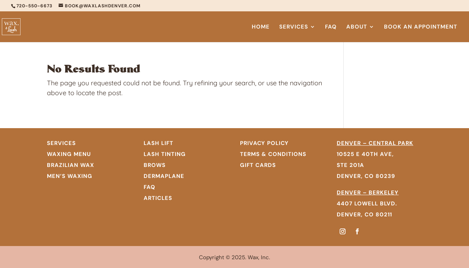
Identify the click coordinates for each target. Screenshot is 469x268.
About (356, 27)
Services (293, 27)
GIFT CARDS (258, 165)
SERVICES (61, 143)
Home (261, 27)
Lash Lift (158, 143)
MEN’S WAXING (69, 176)
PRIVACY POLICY (264, 143)
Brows (155, 165)
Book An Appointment (420, 27)
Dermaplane (164, 176)
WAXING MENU (69, 154)
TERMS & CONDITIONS (273, 154)
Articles (158, 198)
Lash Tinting (165, 154)
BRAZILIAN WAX (70, 165)
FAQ (331, 27)
